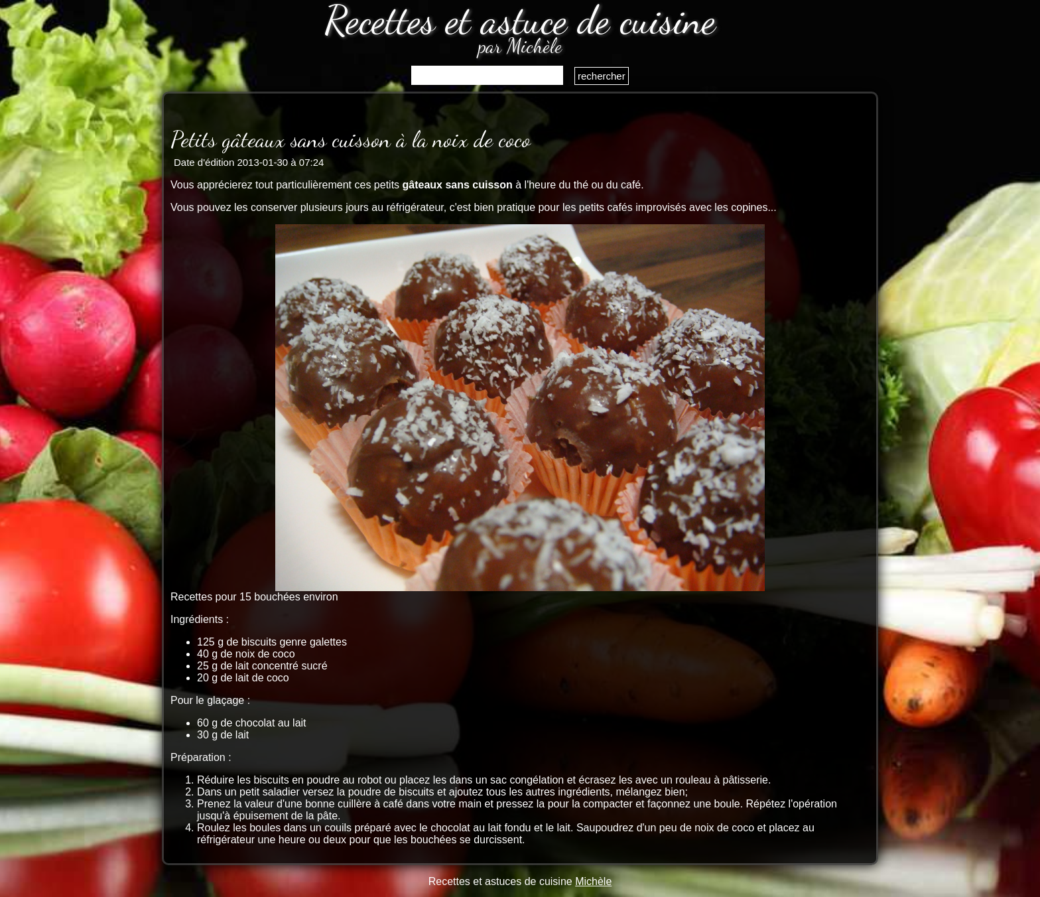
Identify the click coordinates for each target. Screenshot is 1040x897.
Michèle (593, 881)
